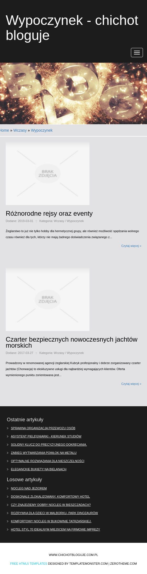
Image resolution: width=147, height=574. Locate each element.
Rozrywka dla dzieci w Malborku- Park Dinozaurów (54, 513)
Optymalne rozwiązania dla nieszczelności (47, 461)
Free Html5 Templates (28, 563)
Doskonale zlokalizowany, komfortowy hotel (50, 496)
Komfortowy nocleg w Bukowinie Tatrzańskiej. (51, 521)
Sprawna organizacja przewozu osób (43, 428)
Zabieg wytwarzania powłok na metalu (44, 452)
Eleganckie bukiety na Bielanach (38, 469)
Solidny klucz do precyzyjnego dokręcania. (49, 444)
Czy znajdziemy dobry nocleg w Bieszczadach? (51, 504)
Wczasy (20, 130)
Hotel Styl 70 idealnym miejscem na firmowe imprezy (55, 529)
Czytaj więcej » (131, 245)
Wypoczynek (42, 130)
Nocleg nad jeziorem (29, 488)
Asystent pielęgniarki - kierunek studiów (46, 436)
